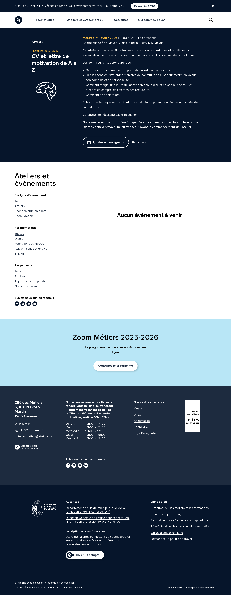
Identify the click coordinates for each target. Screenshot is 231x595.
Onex (137, 414)
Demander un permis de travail (171, 539)
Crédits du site (174, 587)
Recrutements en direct (30, 211)
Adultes (20, 276)
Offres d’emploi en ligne (167, 533)
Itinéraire (23, 424)
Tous (18, 201)
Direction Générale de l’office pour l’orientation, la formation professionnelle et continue (97, 519)
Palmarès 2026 (149, 6)
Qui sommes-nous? (151, 20)
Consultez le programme (115, 366)
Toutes (19, 234)
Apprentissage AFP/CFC (31, 249)
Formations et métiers (29, 244)
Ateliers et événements (85, 20)
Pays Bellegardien (146, 433)
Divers (19, 239)
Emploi (19, 253)
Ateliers (20, 206)
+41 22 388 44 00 (29, 430)
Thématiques (46, 20)
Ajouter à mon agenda (105, 142)
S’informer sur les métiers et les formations (180, 508)
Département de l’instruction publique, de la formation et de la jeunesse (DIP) (95, 510)
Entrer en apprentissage (167, 514)
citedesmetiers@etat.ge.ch (31, 436)
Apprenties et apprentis (30, 281)
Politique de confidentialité (200, 587)
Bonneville (141, 427)
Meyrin (138, 408)
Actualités (122, 20)
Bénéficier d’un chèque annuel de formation (180, 526)
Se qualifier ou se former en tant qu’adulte (179, 520)
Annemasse (142, 421)
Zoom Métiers (24, 216)
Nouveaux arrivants (28, 286)
